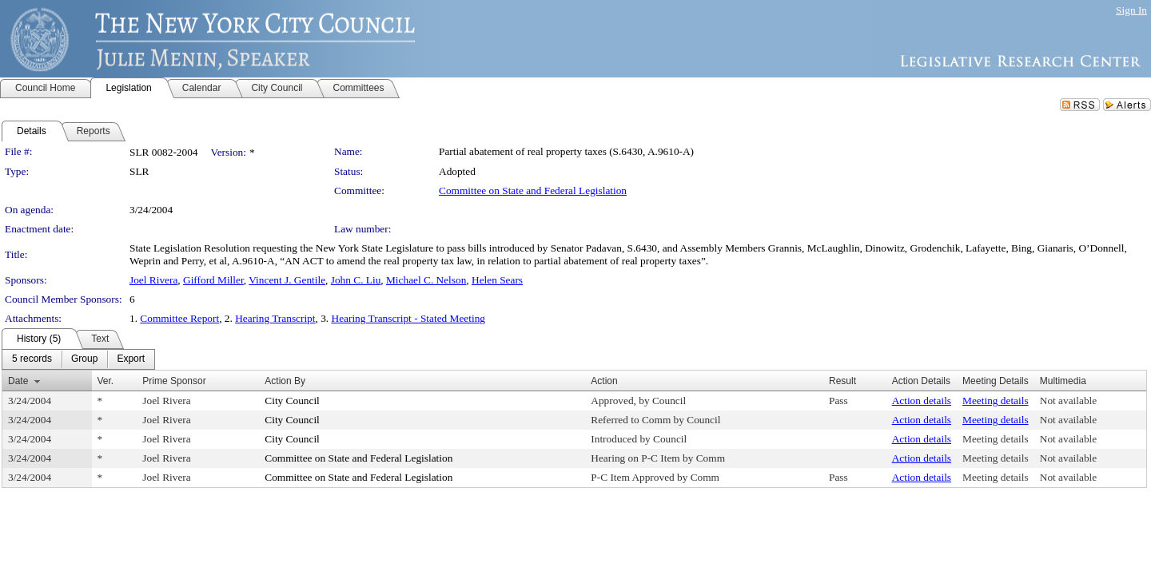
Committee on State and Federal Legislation (533, 190)
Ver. (106, 381)
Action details (921, 400)
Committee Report (179, 318)
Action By (285, 381)
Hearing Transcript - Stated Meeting (408, 318)
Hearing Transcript (275, 318)
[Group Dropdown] (84, 359)
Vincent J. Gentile (287, 280)
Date (18, 381)
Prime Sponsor (173, 381)
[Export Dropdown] (130, 359)
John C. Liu (356, 280)
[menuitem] (32, 359)
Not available (1068, 400)
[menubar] (78, 359)
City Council (292, 400)
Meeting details (995, 400)
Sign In (1131, 10)
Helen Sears (497, 280)
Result (842, 381)
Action (604, 381)
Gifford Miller (213, 280)
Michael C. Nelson (426, 280)
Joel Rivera (153, 280)
